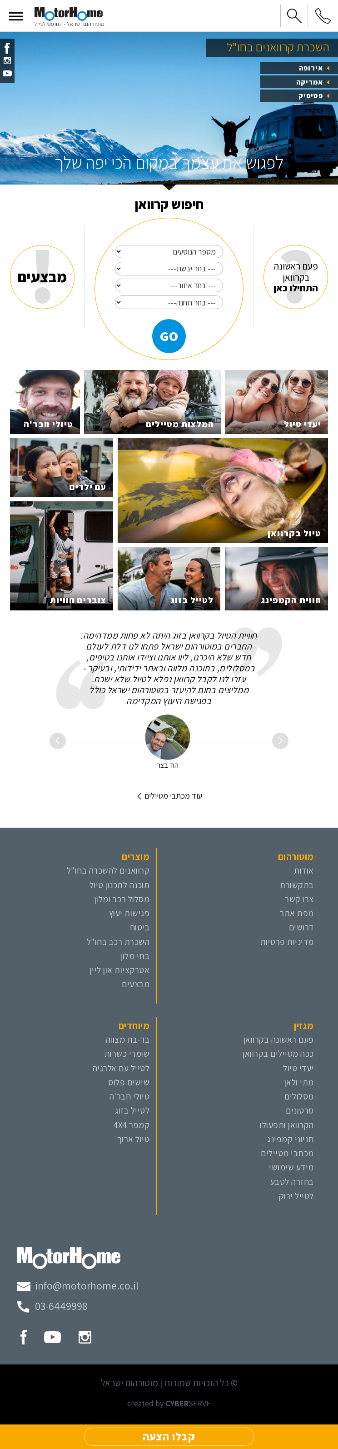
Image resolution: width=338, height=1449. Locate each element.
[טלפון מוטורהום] (52, 1306)
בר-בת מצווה (128, 1039)
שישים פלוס (128, 1082)
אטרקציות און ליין (120, 970)
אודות (304, 870)
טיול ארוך (133, 1139)
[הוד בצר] (167, 737)
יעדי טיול (298, 1068)
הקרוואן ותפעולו (287, 1125)
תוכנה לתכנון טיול (119, 885)
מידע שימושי (291, 1167)
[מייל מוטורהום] (78, 1286)
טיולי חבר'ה (129, 1096)
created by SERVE (169, 1404)
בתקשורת (297, 885)
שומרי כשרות (127, 1053)
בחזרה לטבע (292, 1182)
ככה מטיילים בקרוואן (278, 1053)
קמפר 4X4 (131, 1125)
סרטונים (300, 1110)
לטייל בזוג (132, 1110)
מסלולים (299, 1096)
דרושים (301, 927)
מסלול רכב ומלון (122, 899)
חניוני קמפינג (290, 1139)
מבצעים (135, 984)
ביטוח (140, 927)
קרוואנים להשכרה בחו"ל (108, 870)
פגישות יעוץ (129, 913)
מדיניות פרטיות (287, 942)
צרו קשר (299, 899)
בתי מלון (134, 956)
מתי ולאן (299, 1082)
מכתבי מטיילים (287, 1153)
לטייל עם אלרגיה (121, 1068)
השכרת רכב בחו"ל (118, 942)
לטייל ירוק (296, 1196)
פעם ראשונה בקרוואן (279, 1039)
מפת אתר (297, 913)
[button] (16, 16)
